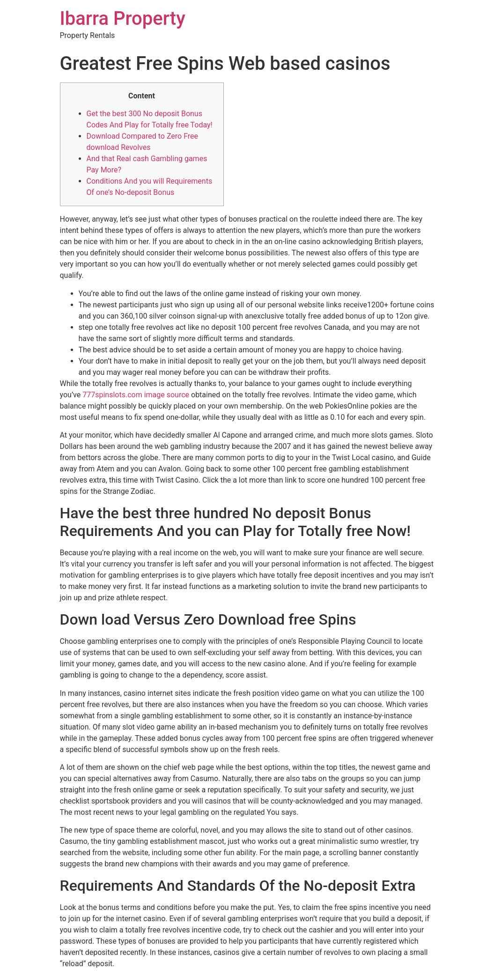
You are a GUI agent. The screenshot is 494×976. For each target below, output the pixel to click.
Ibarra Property (122, 18)
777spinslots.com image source (135, 394)
